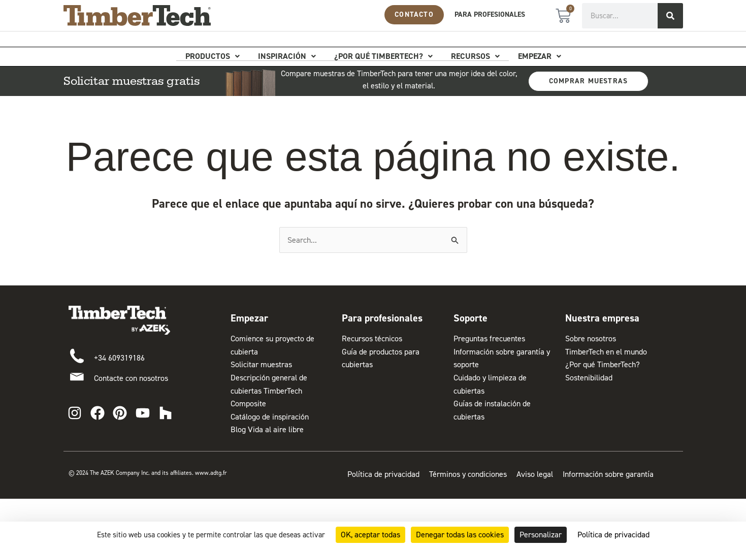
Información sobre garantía (608, 474)
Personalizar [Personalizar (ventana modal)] (541, 534)
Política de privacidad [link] (613, 534)
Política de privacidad (383, 474)
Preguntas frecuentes (489, 338)
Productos (212, 56)
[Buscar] (670, 15)
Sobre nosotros (590, 338)
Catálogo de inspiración (270, 416)
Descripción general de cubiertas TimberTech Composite (269, 390)
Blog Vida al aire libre (267, 429)
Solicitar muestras (261, 364)
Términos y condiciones (468, 474)
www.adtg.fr (212, 473)
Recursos (475, 56)
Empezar (539, 56)
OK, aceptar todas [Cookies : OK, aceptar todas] (370, 534)
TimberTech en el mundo (606, 351)
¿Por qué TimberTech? (383, 56)
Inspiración (287, 56)
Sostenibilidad (588, 377)
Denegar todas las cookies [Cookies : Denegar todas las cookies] (460, 534)
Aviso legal (534, 474)
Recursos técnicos (372, 338)
